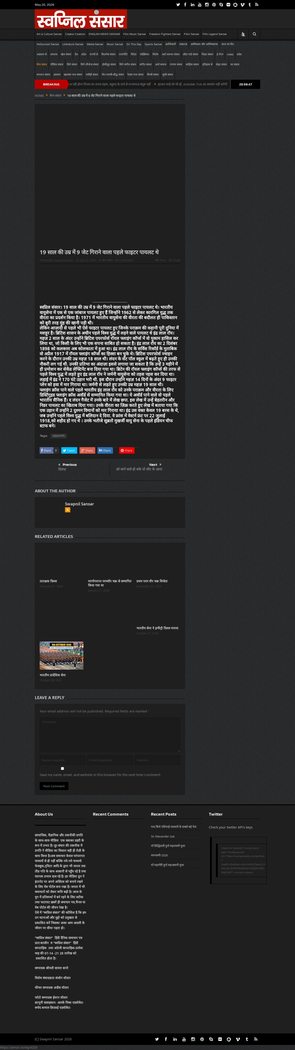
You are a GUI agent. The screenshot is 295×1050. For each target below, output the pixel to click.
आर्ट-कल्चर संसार (171, 54)
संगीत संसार (146, 64)
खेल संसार (66, 54)
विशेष (155, 54)
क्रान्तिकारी (170, 44)
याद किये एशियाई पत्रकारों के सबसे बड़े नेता (173, 827)
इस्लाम (57, 74)
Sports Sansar (153, 44)
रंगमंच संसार (176, 64)
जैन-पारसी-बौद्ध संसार (113, 74)
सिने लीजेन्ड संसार (90, 64)
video (230, 54)
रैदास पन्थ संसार (135, 74)
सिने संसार (72, 64)
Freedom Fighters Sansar (164, 34)
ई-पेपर (220, 54)
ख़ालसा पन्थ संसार (73, 74)
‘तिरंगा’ (62, 469)
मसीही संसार (92, 74)
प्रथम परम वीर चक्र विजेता (152, 581)
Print (160, 260)
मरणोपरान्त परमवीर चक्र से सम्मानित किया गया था (109, 583)
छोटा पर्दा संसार (190, 54)
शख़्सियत (144, 54)
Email (174, 260)
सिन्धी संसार (153, 74)
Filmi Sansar (191, 34)
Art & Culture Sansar (49, 34)
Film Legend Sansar (215, 34)
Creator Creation (75, 34)
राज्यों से (94, 54)
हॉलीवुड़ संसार (109, 64)
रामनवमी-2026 (159, 855)
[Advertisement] (110, 285)
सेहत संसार (221, 64)
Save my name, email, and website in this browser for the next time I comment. (100, 775)
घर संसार (234, 64)
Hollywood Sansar (48, 44)
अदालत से (42, 54)
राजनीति (123, 54)
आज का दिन (227, 44)
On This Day (134, 44)
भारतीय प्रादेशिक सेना (53, 675)
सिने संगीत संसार (127, 64)
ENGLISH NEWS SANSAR (104, 34)
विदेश (133, 54)
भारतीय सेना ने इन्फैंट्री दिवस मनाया (157, 628)
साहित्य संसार (192, 64)
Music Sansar (115, 44)
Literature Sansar (72, 44)
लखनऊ (183, 44)
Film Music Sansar (134, 34)
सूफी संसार (167, 74)
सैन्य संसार (42, 64)
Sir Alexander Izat (163, 836)
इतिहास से (207, 64)
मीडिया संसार (56, 64)
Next (155, 464)
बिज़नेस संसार (108, 54)
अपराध (53, 54)
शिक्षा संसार (207, 54)
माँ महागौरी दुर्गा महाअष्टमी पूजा (167, 865)
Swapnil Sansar (63, 260)
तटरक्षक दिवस (48, 581)
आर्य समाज (160, 64)
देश (76, 54)
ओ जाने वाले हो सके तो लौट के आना (139, 469)
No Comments (124, 260)
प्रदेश (83, 54)
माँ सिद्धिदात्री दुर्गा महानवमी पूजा (168, 846)
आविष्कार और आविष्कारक (204, 44)
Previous (67, 464)
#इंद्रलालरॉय (59, 436)
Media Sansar (95, 44)
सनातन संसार (43, 74)
